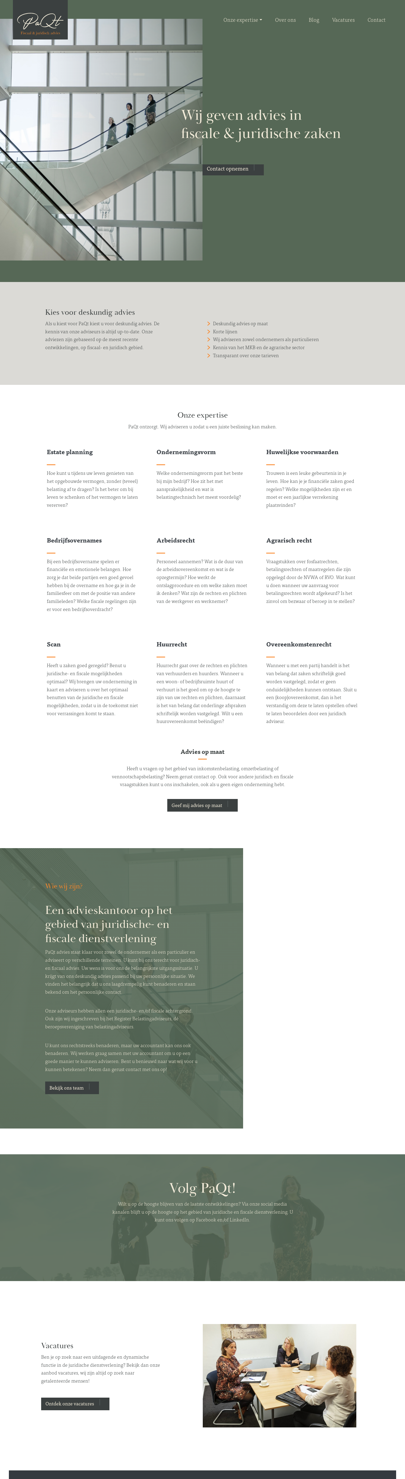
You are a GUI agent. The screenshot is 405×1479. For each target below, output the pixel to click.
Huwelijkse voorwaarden (302, 451)
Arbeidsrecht (176, 540)
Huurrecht (172, 644)
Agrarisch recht (289, 540)
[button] (233, 169)
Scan (54, 644)
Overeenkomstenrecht (299, 644)
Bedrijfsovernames (74, 540)
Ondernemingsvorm (186, 451)
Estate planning (70, 451)
